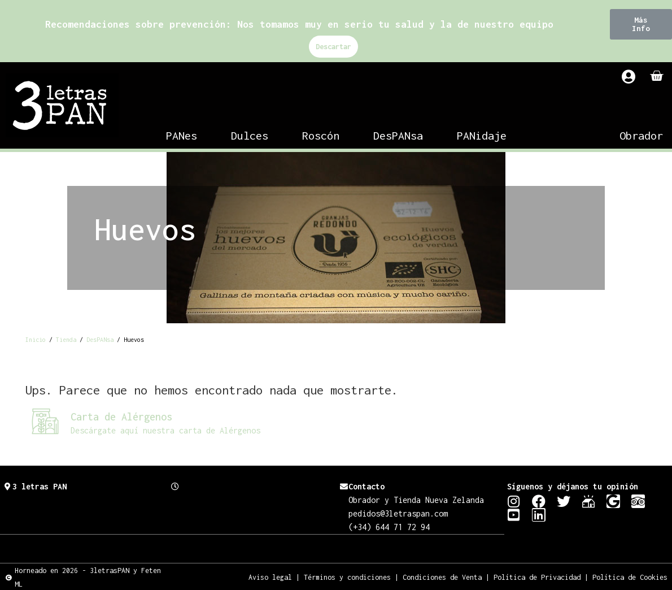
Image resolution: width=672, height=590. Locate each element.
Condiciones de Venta (442, 576)
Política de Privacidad (537, 576)
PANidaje (482, 135)
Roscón (320, 135)
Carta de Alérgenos (121, 417)
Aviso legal (270, 576)
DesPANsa (398, 135)
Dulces (249, 135)
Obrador (641, 135)
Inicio (35, 339)
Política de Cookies (629, 576)
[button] (641, 24)
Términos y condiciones (347, 576)
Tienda (66, 339)
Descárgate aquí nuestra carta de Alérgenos (165, 430)
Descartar (333, 46)
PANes (181, 135)
